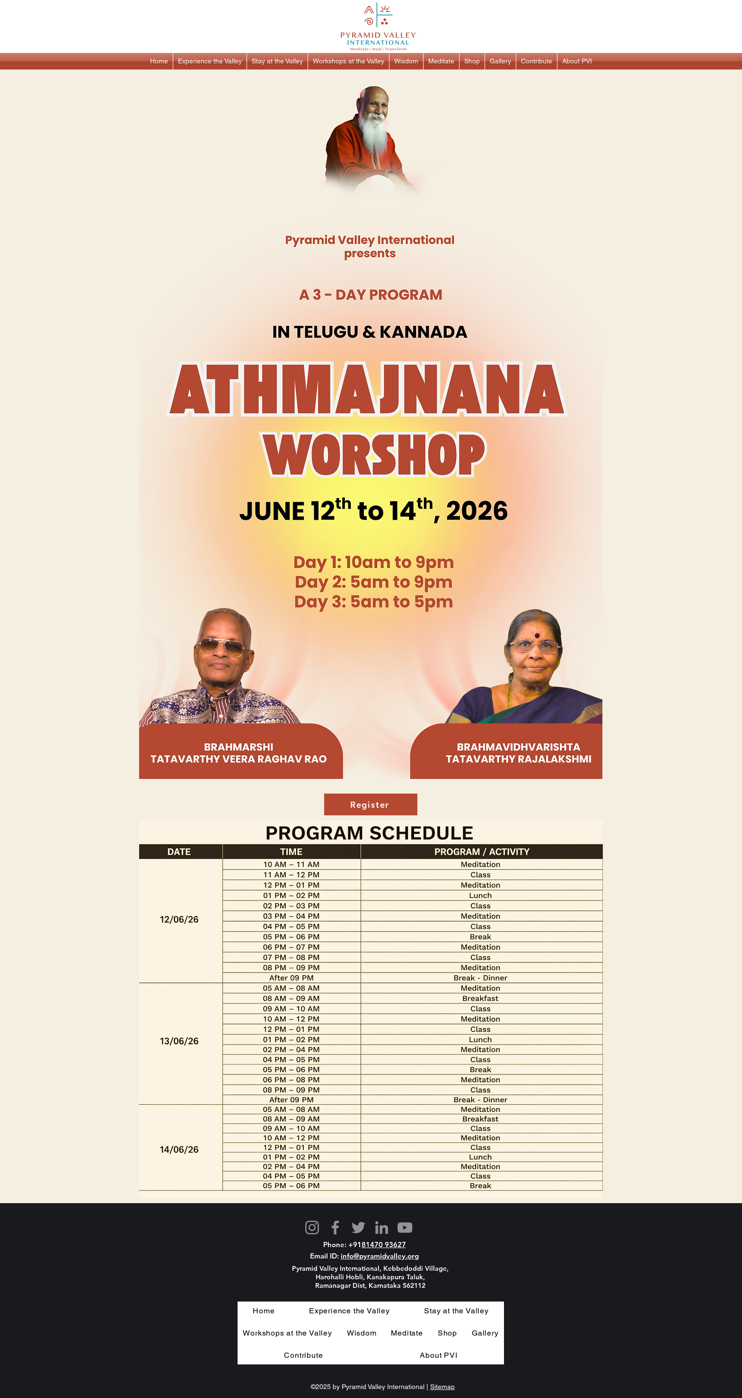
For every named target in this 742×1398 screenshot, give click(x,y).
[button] (210, 61)
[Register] (370, 804)
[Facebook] (335, 1227)
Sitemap (442, 1386)
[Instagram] (312, 1227)
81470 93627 (384, 1244)
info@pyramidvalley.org (380, 1255)
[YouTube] (405, 1227)
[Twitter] (358, 1227)
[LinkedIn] (381, 1227)
